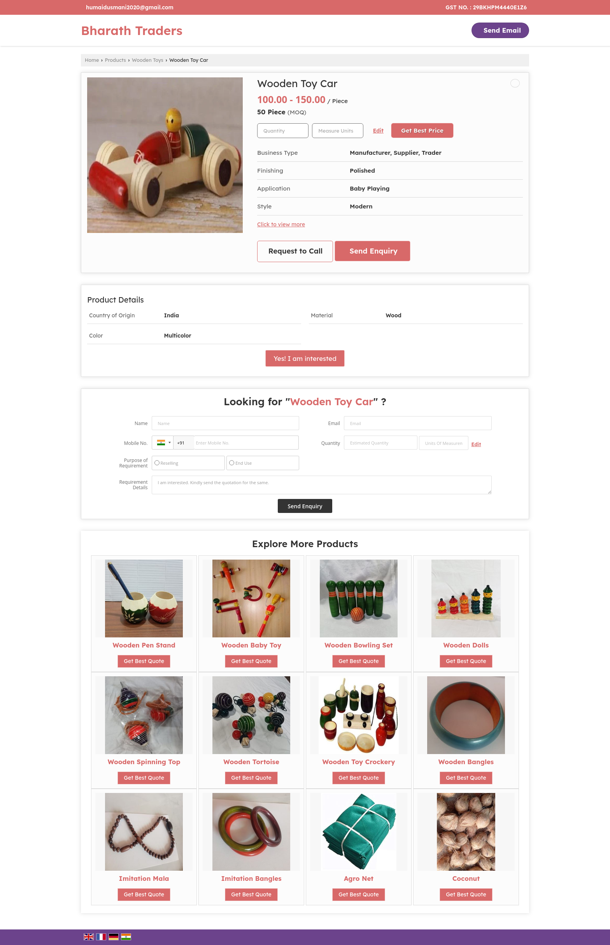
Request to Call (295, 251)
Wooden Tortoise (251, 762)
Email (334, 423)
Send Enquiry (374, 251)
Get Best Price (422, 130)
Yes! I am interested (305, 358)
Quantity (330, 443)
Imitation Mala (144, 878)
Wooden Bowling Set (358, 645)
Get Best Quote (144, 661)
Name (141, 423)
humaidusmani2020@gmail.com (130, 7)
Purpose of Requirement (133, 463)
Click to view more (281, 224)
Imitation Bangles (251, 878)
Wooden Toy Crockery (358, 762)
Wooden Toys (147, 60)
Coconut (466, 878)
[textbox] (337, 130)
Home (92, 60)
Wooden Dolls (466, 645)
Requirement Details (133, 485)
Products (115, 60)
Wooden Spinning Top (144, 762)
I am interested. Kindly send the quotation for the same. (322, 485)
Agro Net (358, 878)
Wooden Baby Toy (251, 645)
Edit (378, 130)
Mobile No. (136, 443)
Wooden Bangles (466, 762)
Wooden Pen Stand (143, 645)
